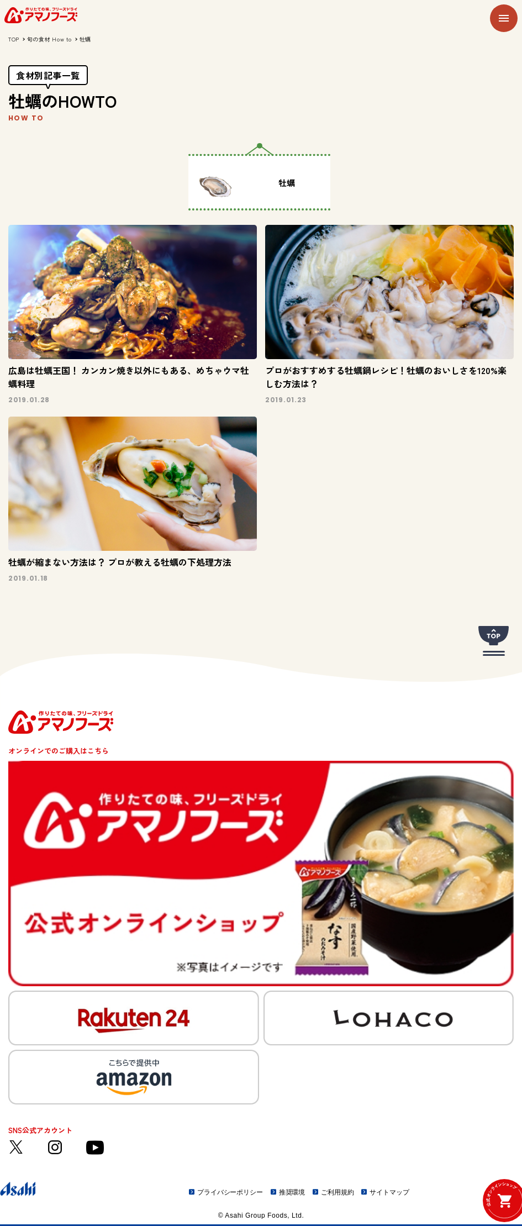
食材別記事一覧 (48, 75)
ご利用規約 (337, 1192)
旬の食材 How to (49, 39)
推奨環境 (292, 1192)
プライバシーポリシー (230, 1192)
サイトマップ (389, 1192)
